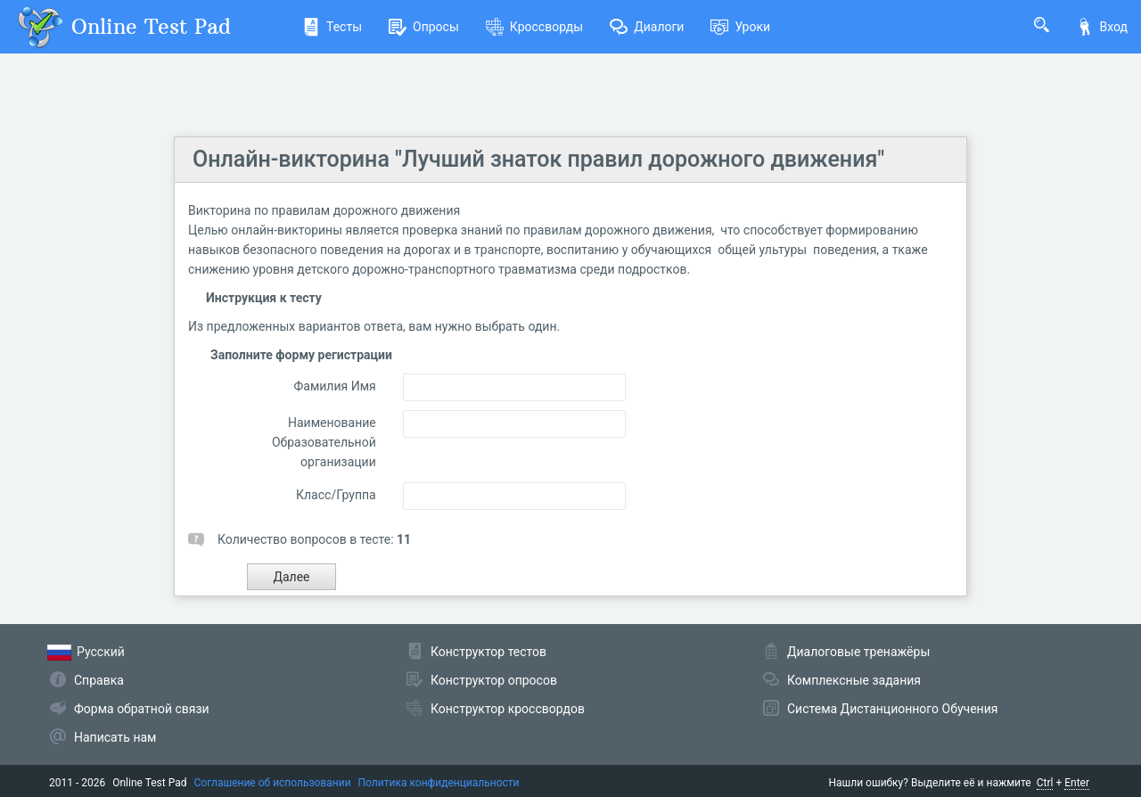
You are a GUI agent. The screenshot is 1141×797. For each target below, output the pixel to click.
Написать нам (115, 737)
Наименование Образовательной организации (324, 442)
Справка (99, 680)
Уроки (740, 27)
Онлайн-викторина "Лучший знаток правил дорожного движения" (538, 159)
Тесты (332, 27)
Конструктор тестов (488, 652)
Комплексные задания (854, 680)
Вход (1102, 27)
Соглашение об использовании (272, 782)
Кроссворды (534, 27)
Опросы (424, 27)
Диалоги (647, 27)
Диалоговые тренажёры (858, 652)
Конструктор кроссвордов (508, 709)
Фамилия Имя (334, 386)
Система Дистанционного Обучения (892, 709)
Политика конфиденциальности (439, 782)
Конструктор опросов (494, 680)
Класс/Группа (336, 495)
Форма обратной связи (141, 709)
